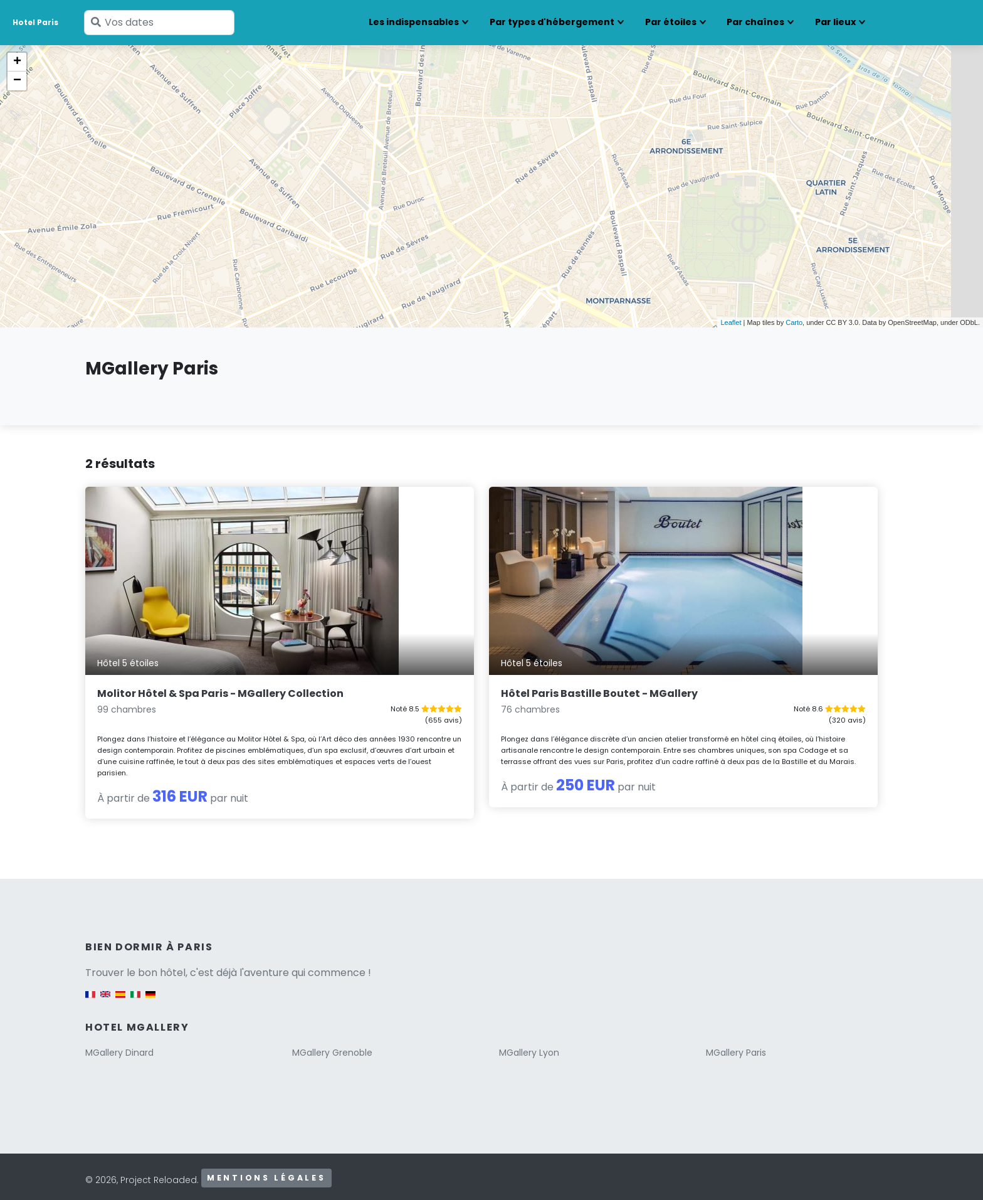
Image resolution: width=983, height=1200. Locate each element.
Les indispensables (414, 22)
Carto (794, 322)
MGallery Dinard (119, 1045)
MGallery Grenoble (332, 1045)
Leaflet (730, 322)
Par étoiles (671, 22)
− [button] (17, 81)
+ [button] (17, 62)
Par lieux (835, 22)
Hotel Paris (35, 22)
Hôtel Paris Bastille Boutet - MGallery (471, 661)
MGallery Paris (736, 1045)
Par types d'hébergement (552, 22)
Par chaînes (755, 22)
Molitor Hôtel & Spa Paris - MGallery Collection (191, 668)
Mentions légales (266, 1170)
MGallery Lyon (529, 1045)
